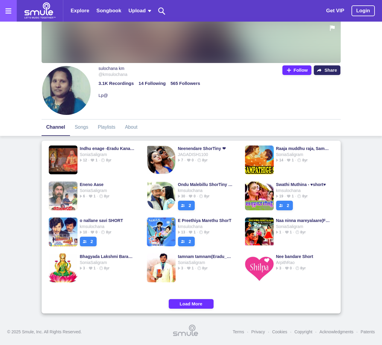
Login (363, 11)
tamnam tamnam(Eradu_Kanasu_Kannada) (205, 256)
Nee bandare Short (294, 256)
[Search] (162, 11)
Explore (80, 11)
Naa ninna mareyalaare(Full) (303, 220)
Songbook (108, 11)
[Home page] (40, 10)
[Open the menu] (8, 11)
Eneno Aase (92, 184)
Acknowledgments (336, 331)
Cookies (279, 331)
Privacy (258, 331)
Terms (238, 331)
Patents (368, 331)
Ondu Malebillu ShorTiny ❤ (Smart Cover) (205, 184)
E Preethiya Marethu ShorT (205, 220)
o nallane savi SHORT (101, 220)
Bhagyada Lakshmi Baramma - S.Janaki (107, 256)
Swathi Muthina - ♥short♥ (301, 184)
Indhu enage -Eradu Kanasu (107, 148)
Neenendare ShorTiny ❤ (202, 148)
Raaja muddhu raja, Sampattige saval (303, 148)
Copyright (303, 331)
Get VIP (335, 11)
